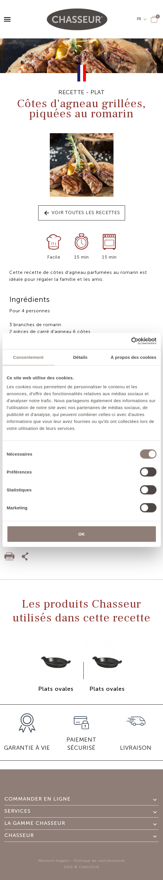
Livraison (135, 748)
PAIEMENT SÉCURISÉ (81, 743)
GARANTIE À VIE (27, 748)
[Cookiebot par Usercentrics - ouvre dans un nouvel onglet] (131, 341)
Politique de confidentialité (99, 861)
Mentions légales (53, 861)
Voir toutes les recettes (81, 212)
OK (81, 534)
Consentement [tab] (28, 356)
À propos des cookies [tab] (133, 356)
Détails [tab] (80, 356)
